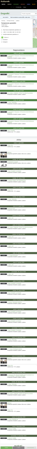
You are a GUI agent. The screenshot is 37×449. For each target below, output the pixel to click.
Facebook (4, 39)
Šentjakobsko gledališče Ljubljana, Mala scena (16, 153)
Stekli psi (9, 152)
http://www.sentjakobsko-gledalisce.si (12, 29)
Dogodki (16, 4)
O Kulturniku (18, 7)
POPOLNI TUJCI (11, 208)
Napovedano (30, 447)
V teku (18, 447)
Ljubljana (17, 20)
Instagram (4, 41)
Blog (33, 4)
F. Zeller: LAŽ (10, 218)
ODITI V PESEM (11, 130)
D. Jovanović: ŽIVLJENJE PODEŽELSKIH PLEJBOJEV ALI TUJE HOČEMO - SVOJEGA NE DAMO (20, 375)
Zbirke (9, 4)
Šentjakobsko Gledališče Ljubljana (14, 58)
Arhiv (19, 140)
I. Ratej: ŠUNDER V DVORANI (14, 171)
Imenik (3, 4)
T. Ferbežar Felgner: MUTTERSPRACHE (16, 180)
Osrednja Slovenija (10, 20)
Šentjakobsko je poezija (12, 161)
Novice (23, 4)
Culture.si (4, 37)
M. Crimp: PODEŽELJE (12, 419)
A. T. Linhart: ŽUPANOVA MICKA (14, 349)
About (24, 7)
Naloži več (18, 446)
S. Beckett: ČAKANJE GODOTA (14, 302)
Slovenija (3, 20)
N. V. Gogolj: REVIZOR (12, 255)
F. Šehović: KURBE (11, 428)
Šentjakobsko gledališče (8, 23)
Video (28, 4)
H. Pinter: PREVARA (11, 102)
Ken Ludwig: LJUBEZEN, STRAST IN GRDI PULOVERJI (20, 93)
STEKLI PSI (10, 145)
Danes (6, 447)
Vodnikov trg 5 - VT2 (11, 131)
